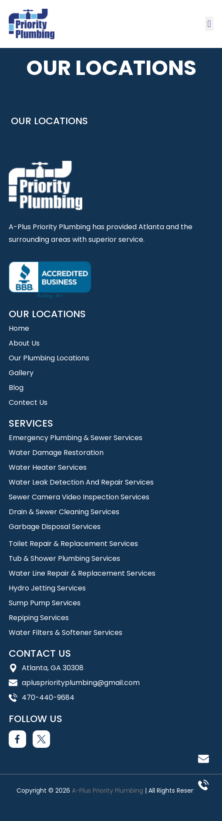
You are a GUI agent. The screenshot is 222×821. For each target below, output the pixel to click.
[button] (209, 24)
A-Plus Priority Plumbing (107, 790)
